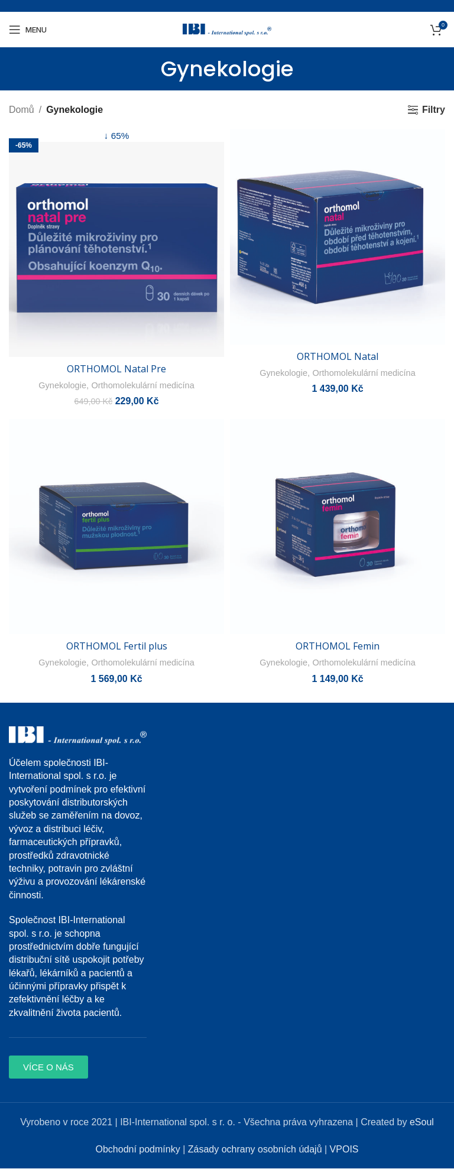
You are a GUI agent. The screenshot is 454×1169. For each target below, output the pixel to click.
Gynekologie (60, 386)
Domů (21, 110)
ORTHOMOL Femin (338, 646)
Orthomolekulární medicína (143, 386)
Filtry (433, 110)
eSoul (422, 1123)
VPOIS (344, 1150)
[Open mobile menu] (28, 29)
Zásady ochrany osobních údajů (255, 1150)
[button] (48, 1067)
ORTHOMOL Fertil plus (116, 646)
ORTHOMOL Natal (337, 356)
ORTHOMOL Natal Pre (116, 369)
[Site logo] (227, 29)
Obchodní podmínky (137, 1150)
